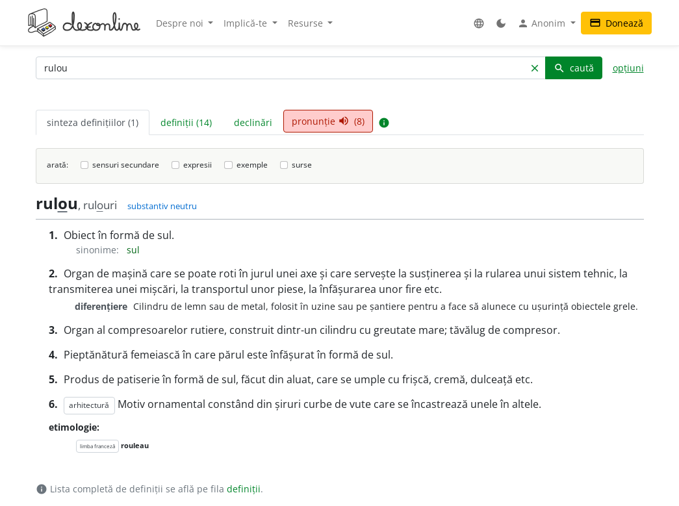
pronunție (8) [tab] (328, 121)
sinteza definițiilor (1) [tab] (92, 122)
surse (302, 164)
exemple (252, 164)
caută (574, 68)
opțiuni (628, 68)
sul (133, 250)
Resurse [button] (307, 23)
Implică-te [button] (247, 23)
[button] (479, 23)
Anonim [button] (542, 23)
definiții (244, 489)
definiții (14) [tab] (186, 122)
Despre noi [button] (181, 23)
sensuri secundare (125, 164)
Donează (616, 23)
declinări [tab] (253, 122)
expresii (197, 164)
